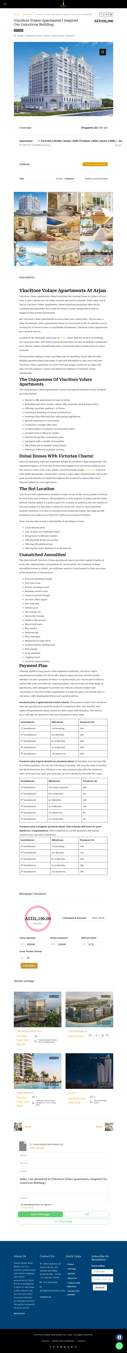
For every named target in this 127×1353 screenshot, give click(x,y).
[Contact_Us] (119, 1337)
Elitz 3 (72, 1093)
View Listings (37, 1148)
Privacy (45, 1341)
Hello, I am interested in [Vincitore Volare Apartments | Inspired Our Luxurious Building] (63, 1184)
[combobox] (63, 1198)
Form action (98, 1266)
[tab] (102, 52)
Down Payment (59, 938)
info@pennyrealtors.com (52, 1291)
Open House (104, 1058)
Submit (100, 1287)
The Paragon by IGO (29, 1031)
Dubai (63, 338)
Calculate (29, 965)
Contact (81, 1341)
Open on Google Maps (95, 164)
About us (72, 1278)
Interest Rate (88, 938)
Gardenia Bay (25, 1093)
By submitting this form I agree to (63, 1206)
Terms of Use (27, 1208)
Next (99, 1126)
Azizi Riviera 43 (77, 1031)
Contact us (45, 1297)
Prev (28, 1126)
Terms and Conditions (63, 1341)
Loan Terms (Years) (30, 951)
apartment (90, 470)
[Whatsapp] (119, 1346)
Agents (71, 1273)
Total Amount (27, 938)
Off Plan (19, 30)
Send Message (40, 1214)
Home (71, 1264)
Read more (19, 1313)
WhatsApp (63, 1221)
